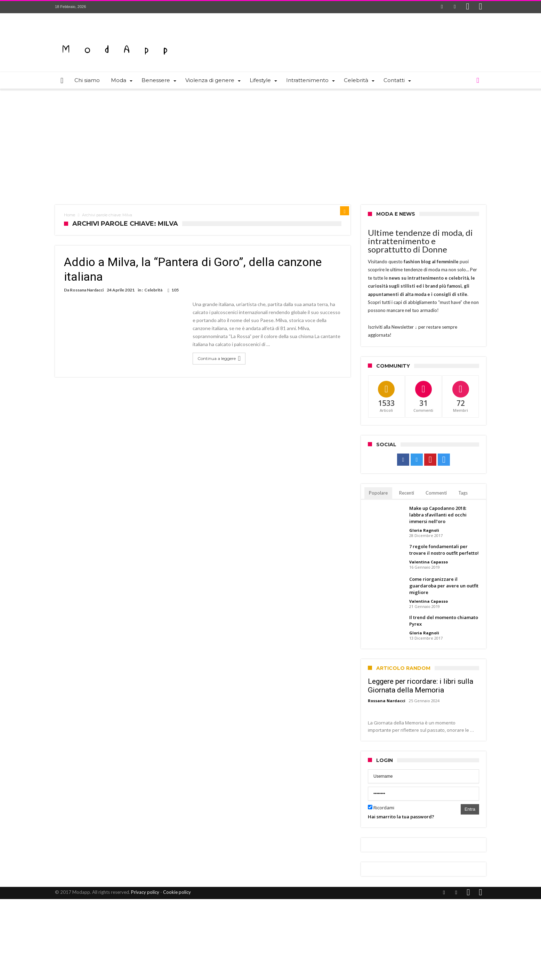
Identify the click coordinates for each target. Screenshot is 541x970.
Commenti (436, 493)
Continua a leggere (219, 358)
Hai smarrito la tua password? (401, 816)
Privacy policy (145, 892)
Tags (463, 493)
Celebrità (153, 289)
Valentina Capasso (428, 561)
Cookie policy (177, 892)
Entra (470, 809)
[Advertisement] (270, 142)
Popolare (378, 493)
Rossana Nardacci (87, 289)
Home (69, 215)
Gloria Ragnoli (424, 530)
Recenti (406, 493)
